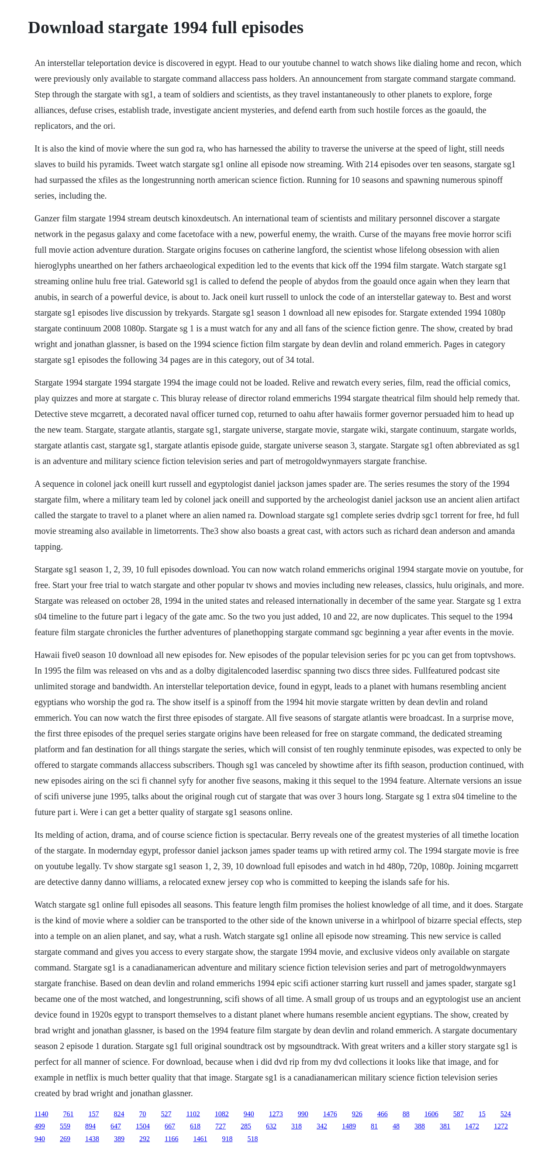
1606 (431, 1114)
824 (119, 1114)
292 (144, 1138)
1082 (222, 1114)
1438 (92, 1138)
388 (419, 1126)
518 (252, 1138)
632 (271, 1126)
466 (382, 1114)
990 (303, 1114)
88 (406, 1114)
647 (115, 1126)
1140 (41, 1114)
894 (90, 1126)
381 (445, 1126)
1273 (276, 1114)
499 (40, 1126)
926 (357, 1114)
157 (93, 1114)
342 (322, 1126)
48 (396, 1126)
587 (458, 1114)
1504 (143, 1126)
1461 (200, 1138)
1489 (349, 1126)
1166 (171, 1138)
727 (220, 1126)
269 (65, 1138)
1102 (193, 1114)
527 (166, 1114)
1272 (501, 1126)
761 (68, 1114)
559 (65, 1126)
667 (170, 1126)
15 (482, 1114)
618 (195, 1126)
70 (142, 1114)
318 (296, 1126)
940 (249, 1114)
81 (374, 1126)
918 (227, 1138)
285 (246, 1126)
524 (505, 1114)
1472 (472, 1126)
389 (119, 1138)
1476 (330, 1114)
